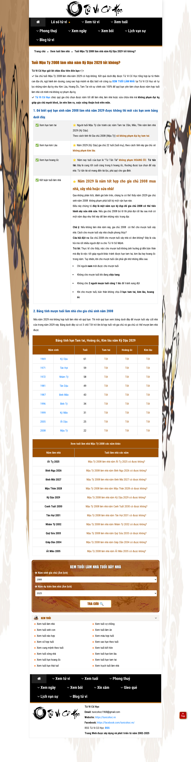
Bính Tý (64, 403)
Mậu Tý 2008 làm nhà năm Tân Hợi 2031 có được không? (116, 515)
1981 (43, 385)
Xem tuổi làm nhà (46, 623)
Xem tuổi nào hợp (46, 635)
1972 (43, 376)
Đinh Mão (64, 394)
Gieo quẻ (129, 687)
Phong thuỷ (46, 31)
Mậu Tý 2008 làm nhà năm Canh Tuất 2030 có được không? (116, 506)
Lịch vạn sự (135, 31)
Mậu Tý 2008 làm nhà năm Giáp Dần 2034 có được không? (116, 542)
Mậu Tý (64, 430)
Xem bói (106, 31)
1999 (43, 412)
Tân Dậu (64, 385)
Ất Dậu (63, 421)
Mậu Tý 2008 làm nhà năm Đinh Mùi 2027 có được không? (116, 479)
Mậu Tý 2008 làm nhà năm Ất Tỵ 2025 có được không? (116, 461)
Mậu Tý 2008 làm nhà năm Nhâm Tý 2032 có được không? (116, 524)
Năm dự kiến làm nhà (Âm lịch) (53, 586)
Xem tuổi (119, 22)
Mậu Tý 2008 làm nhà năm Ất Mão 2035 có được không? (116, 551)
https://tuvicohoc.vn (105, 717)
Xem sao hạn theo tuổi (106, 641)
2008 (43, 430)
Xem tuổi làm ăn (103, 629)
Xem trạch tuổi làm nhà (107, 665)
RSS (107, 727)
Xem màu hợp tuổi (104, 635)
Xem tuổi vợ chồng (105, 623)
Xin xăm (101, 687)
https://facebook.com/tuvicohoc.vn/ (116, 722)
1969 (43, 359)
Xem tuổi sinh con (46, 629)
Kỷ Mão (64, 412)
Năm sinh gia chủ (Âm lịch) (51, 572)
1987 (43, 394)
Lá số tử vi (60, 22)
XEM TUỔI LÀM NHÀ (123, 81)
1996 (43, 403)
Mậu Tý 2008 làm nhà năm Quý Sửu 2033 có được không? (116, 533)
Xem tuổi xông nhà (46, 653)
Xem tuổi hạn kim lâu (106, 653)
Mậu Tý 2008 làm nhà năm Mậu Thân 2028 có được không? (116, 488)
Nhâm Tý (63, 376)
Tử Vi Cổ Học (42, 97)
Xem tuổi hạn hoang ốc (49, 659)
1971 (43, 367)
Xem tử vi (90, 22)
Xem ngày (77, 31)
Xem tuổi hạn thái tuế (48, 665)
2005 (43, 421)
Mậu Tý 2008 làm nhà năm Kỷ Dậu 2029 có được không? (116, 497)
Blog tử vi (45, 40)
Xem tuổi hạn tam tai (106, 659)
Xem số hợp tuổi (45, 641)
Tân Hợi (64, 367)
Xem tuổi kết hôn (104, 647)
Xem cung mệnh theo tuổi (50, 647)
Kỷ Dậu (64, 359)
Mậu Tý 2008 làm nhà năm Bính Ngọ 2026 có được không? (116, 470)
